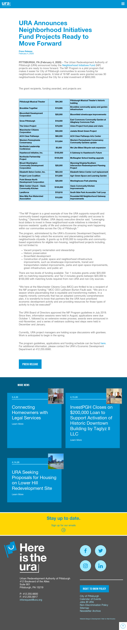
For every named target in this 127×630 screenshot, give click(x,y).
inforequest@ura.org (31, 600)
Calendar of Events (90, 599)
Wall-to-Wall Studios (108, 619)
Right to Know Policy (94, 588)
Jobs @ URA (87, 602)
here (103, 343)
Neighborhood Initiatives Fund (78, 65)
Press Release (30, 364)
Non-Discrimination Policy (94, 605)
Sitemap (84, 608)
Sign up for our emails (63, 528)
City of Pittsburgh (89, 596)
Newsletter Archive (90, 611)
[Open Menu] (123, 3)
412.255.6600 (30, 594)
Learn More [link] (17, 424)
